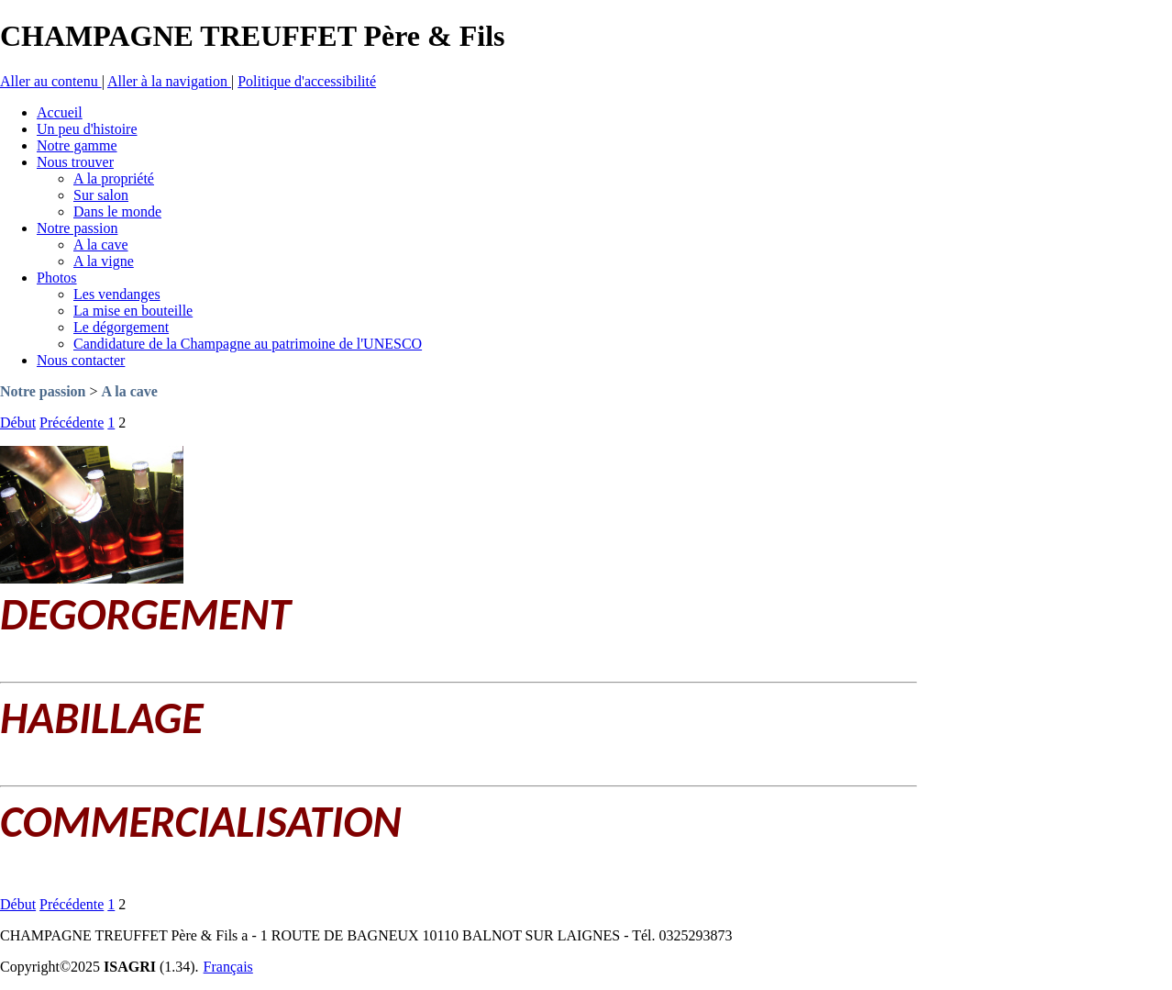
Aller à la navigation (169, 81)
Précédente (71, 422)
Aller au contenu (51, 81)
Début (18, 422)
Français (228, 966)
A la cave (130, 391)
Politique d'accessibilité (307, 81)
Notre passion (43, 391)
